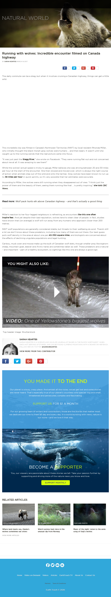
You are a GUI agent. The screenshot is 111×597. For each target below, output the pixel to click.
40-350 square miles (59, 235)
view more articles (10, 535)
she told (98, 185)
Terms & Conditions (59, 583)
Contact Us (90, 575)
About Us (79, 575)
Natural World (25, 18)
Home (19, 575)
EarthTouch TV (66, 575)
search (107, 4)
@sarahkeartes (49, 347)
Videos (45, 575)
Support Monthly (55, 483)
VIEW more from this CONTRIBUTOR (37, 351)
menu (3, 5)
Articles (54, 575)
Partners (48, 583)
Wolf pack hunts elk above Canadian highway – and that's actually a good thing (58, 201)
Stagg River (28, 159)
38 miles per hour (14, 177)
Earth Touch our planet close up (55, 4)
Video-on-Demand (32, 575)
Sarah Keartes (10, 61)
